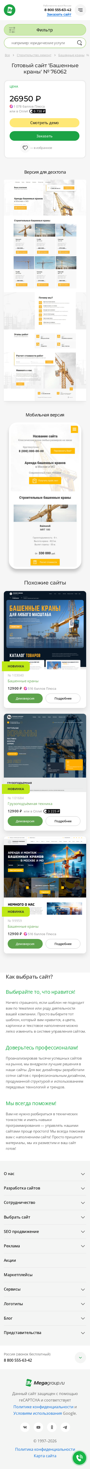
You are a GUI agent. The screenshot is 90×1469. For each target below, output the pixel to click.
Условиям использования (38, 1413)
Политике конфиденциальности (43, 1406)
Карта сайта (45, 1455)
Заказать (44, 136)
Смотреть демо (44, 122)
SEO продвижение (21, 1231)
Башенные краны (23, 680)
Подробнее (62, 698)
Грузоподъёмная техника (30, 803)
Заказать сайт (59, 14)
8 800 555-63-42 (57, 10)
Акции (10, 1260)
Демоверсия (25, 698)
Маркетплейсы (18, 1274)
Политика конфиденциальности (45, 1449)
